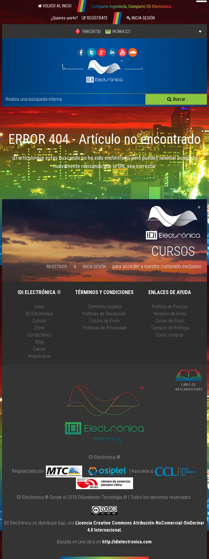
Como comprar (170, 335)
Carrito (39, 349)
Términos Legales (104, 306)
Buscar (176, 99)
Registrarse (39, 356)
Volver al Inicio (55, 6)
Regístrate (95, 18)
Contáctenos (39, 335)
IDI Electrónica (39, 313)
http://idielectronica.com (127, 542)
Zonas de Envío (169, 321)
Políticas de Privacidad (104, 328)
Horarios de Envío (169, 313)
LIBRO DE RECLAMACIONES (189, 387)
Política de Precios (170, 306)
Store (39, 328)
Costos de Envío (104, 321)
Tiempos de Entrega (170, 328)
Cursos (39, 321)
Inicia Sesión (141, 18)
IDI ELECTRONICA (81, 52)
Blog (39, 342)
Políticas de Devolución (104, 313)
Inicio (39, 306)
